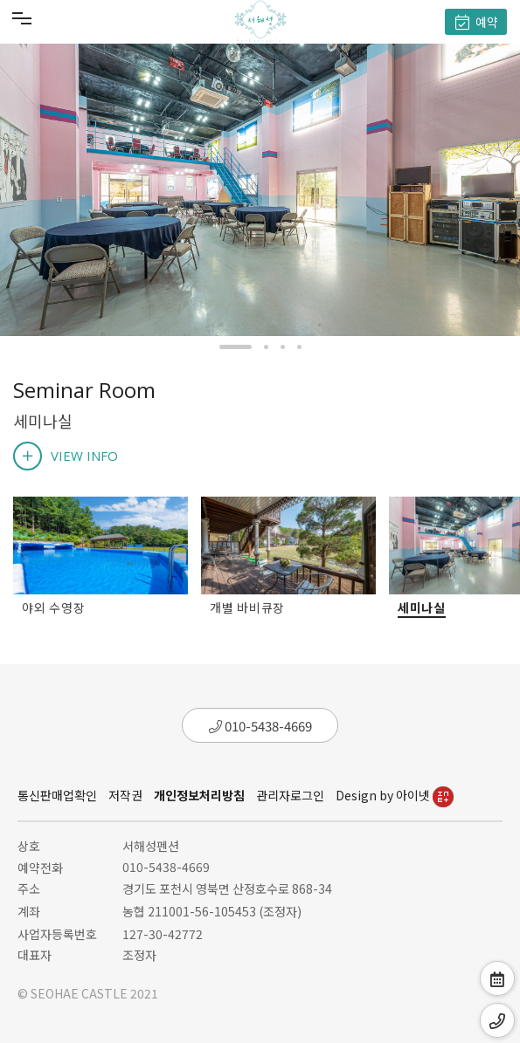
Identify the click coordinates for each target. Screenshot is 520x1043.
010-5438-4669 (260, 726)
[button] (235, 347)
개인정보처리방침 (199, 795)
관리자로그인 (290, 795)
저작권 (125, 795)
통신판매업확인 (57, 795)
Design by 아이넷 (395, 795)
